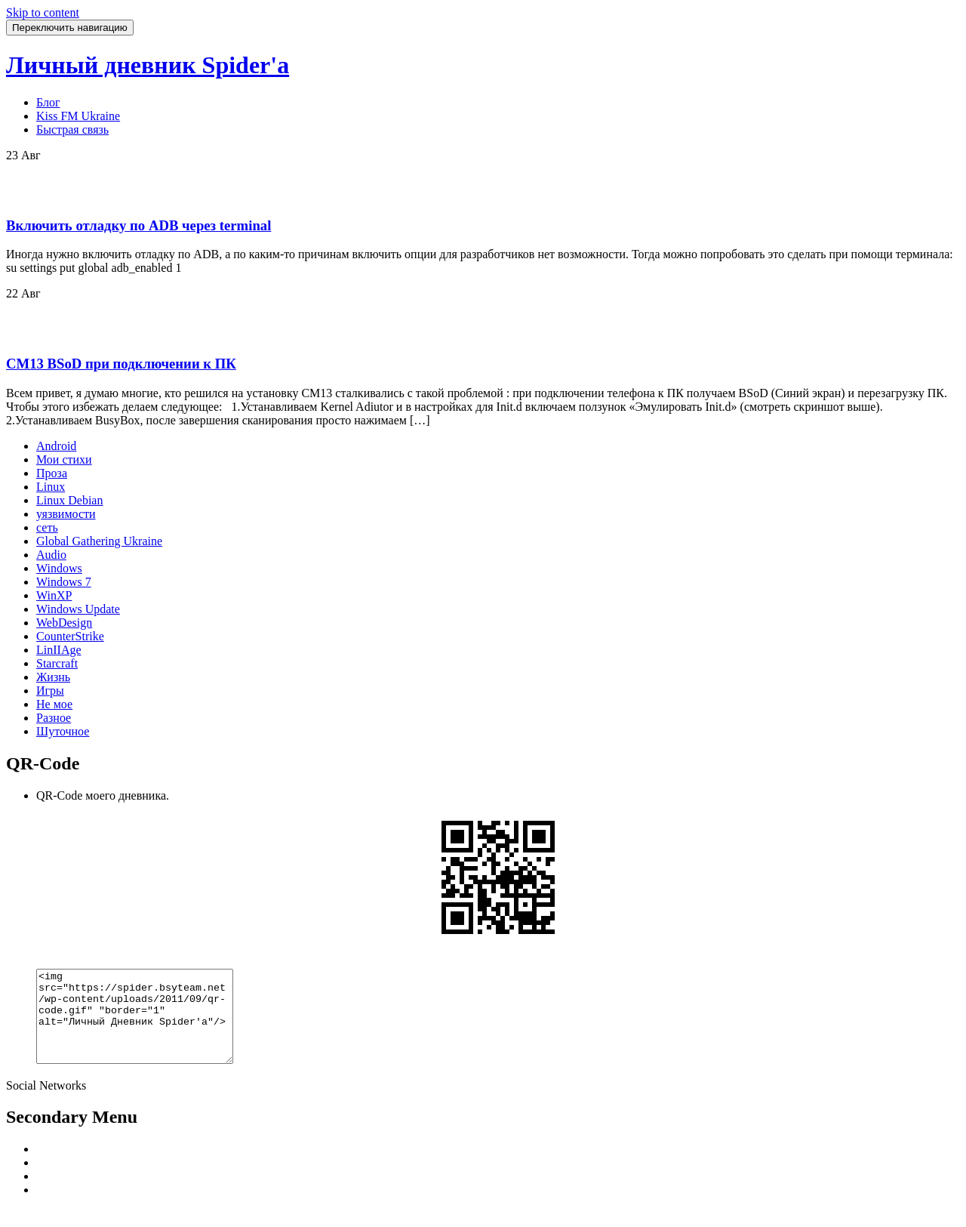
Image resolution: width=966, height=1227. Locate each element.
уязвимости (66, 513)
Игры (50, 690)
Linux (50, 486)
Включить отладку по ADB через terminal (138, 225)
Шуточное (62, 731)
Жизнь (53, 677)
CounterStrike (70, 636)
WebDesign (64, 622)
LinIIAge (59, 649)
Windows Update (78, 609)
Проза (51, 473)
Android (56, 445)
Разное (53, 717)
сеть (47, 527)
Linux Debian (69, 500)
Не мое (54, 704)
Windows (59, 568)
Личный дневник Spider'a (147, 65)
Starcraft (57, 663)
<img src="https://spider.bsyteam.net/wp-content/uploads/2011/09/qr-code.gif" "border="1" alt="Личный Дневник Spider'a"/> (146, 1025)
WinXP (54, 595)
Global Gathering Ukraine (99, 541)
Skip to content (42, 12)
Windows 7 (63, 581)
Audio (51, 554)
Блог (48, 102)
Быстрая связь (72, 129)
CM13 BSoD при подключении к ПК (121, 363)
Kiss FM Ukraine (78, 115)
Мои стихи (64, 459)
